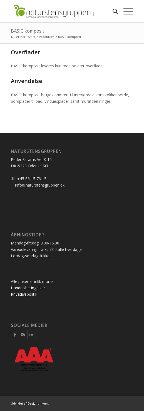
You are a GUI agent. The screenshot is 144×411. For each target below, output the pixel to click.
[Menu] (125, 11)
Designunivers (38, 403)
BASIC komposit (27, 31)
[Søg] (112, 11)
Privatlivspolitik (24, 294)
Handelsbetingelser (28, 287)
